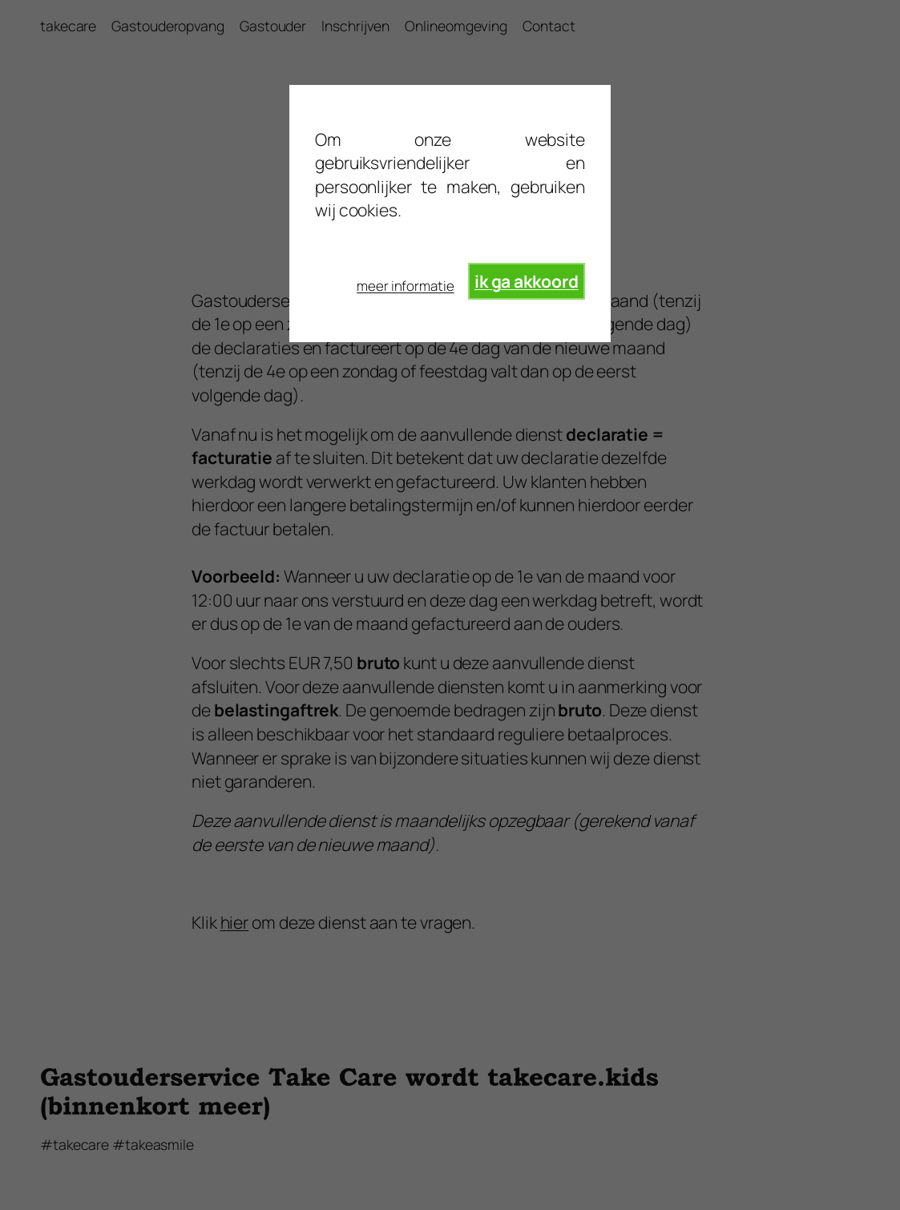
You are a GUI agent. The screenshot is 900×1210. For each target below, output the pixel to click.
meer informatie (405, 285)
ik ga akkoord (526, 280)
